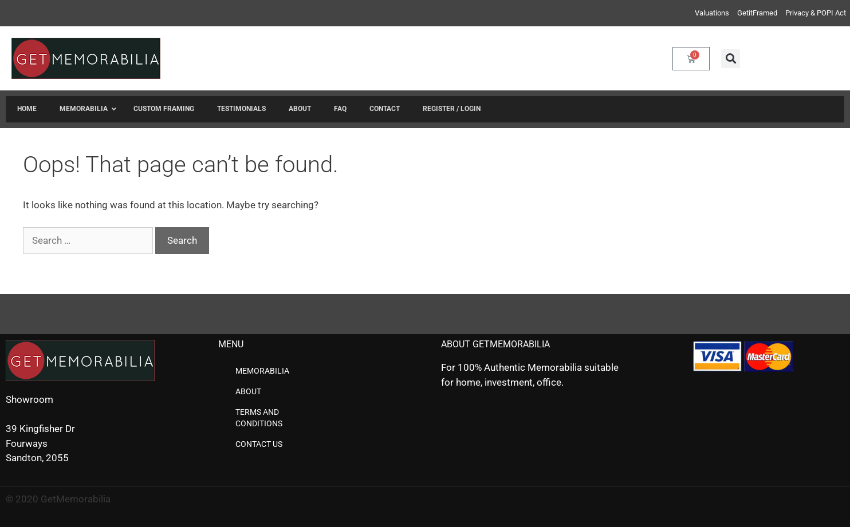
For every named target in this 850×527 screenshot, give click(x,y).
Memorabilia (262, 370)
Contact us (258, 444)
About (248, 391)
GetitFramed (757, 13)
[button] (730, 58)
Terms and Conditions (258, 417)
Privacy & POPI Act (815, 13)
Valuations (712, 13)
